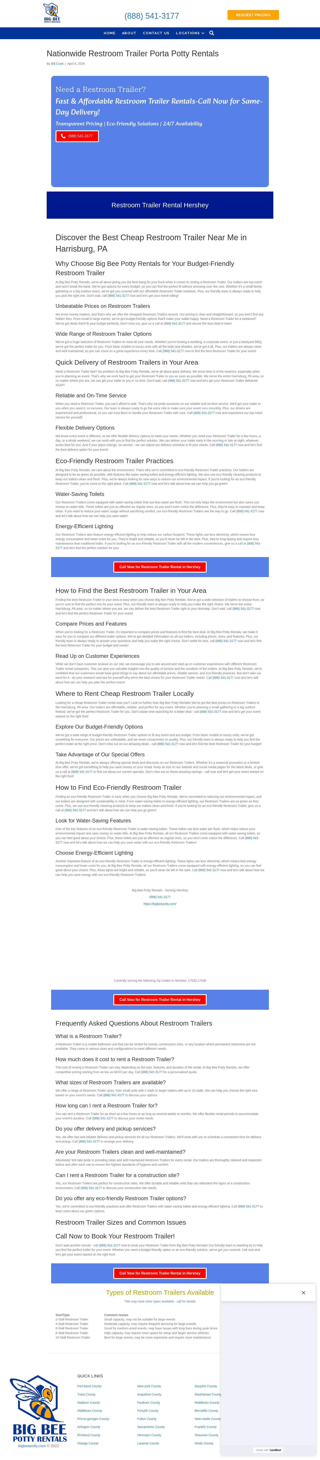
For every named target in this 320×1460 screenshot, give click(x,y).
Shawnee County (206, 1435)
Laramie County (148, 1443)
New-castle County (208, 1419)
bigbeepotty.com (32, 1446)
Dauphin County (206, 1386)
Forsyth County (147, 1410)
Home (110, 33)
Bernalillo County (206, 1410)
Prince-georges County (93, 1419)
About (129, 33)
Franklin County (205, 1427)
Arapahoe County (149, 1394)
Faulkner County (148, 1402)
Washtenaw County (208, 1394)
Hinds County (204, 1443)
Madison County (88, 1402)
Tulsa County (86, 1394)
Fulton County (147, 1419)
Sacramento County (151, 1427)
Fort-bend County (89, 1386)
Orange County (87, 1443)
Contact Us (156, 33)
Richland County (88, 1435)
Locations (188, 33)
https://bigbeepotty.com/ (160, 904)
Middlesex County (89, 1410)
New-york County (149, 1386)
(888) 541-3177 (151, 15)
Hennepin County (149, 1435)
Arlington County (88, 1427)
